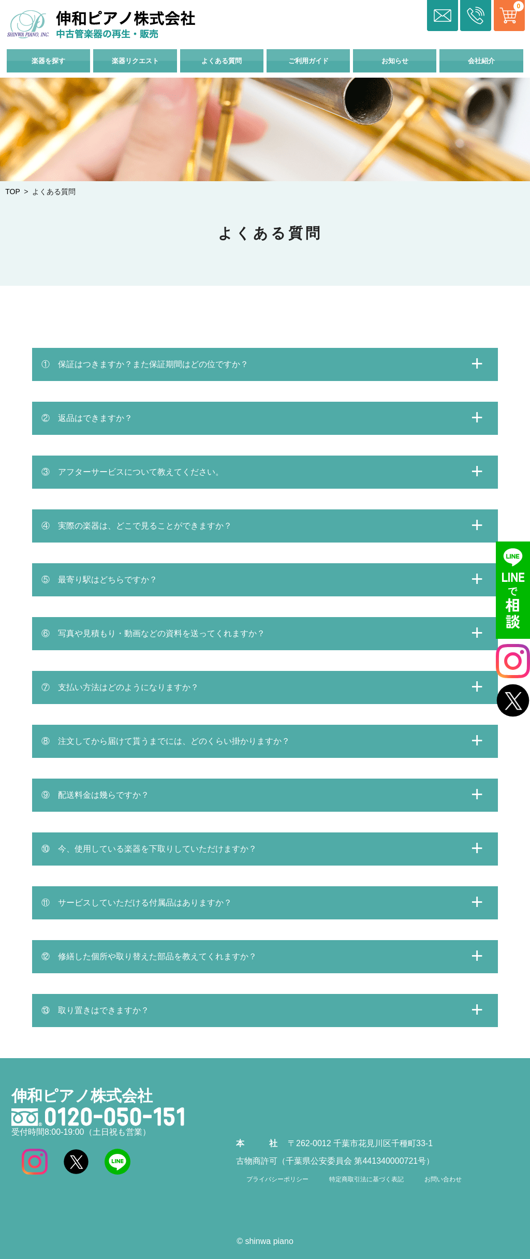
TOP (12, 191)
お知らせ (394, 61)
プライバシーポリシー (277, 1179)
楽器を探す (48, 61)
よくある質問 (221, 61)
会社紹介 (481, 61)
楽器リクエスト (135, 61)
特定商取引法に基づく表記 (366, 1179)
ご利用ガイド (308, 61)
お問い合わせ (443, 1179)
